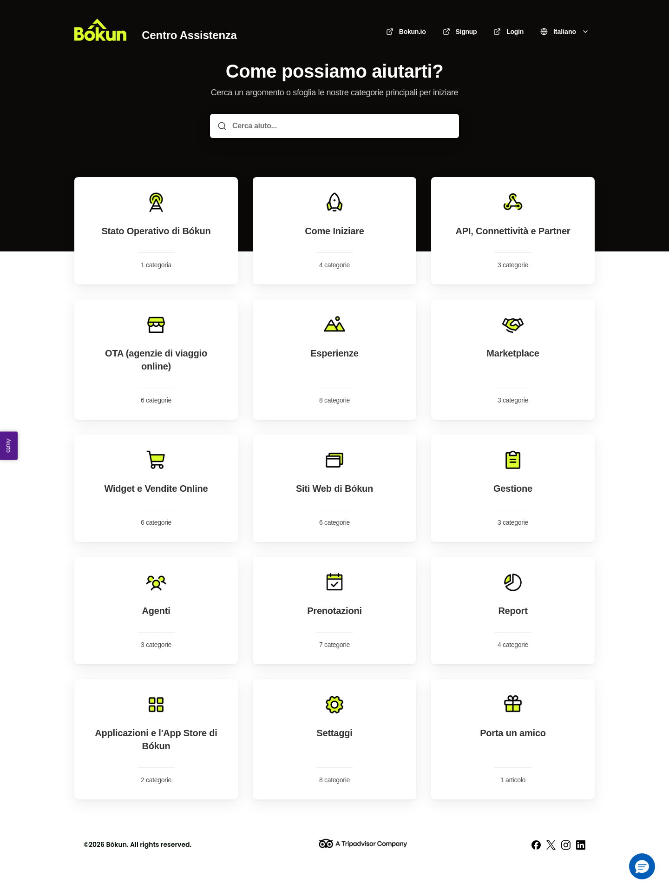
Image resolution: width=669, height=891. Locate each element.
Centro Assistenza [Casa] (189, 35)
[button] (642, 866)
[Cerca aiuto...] (341, 125)
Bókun (116, 844)
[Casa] (100, 30)
